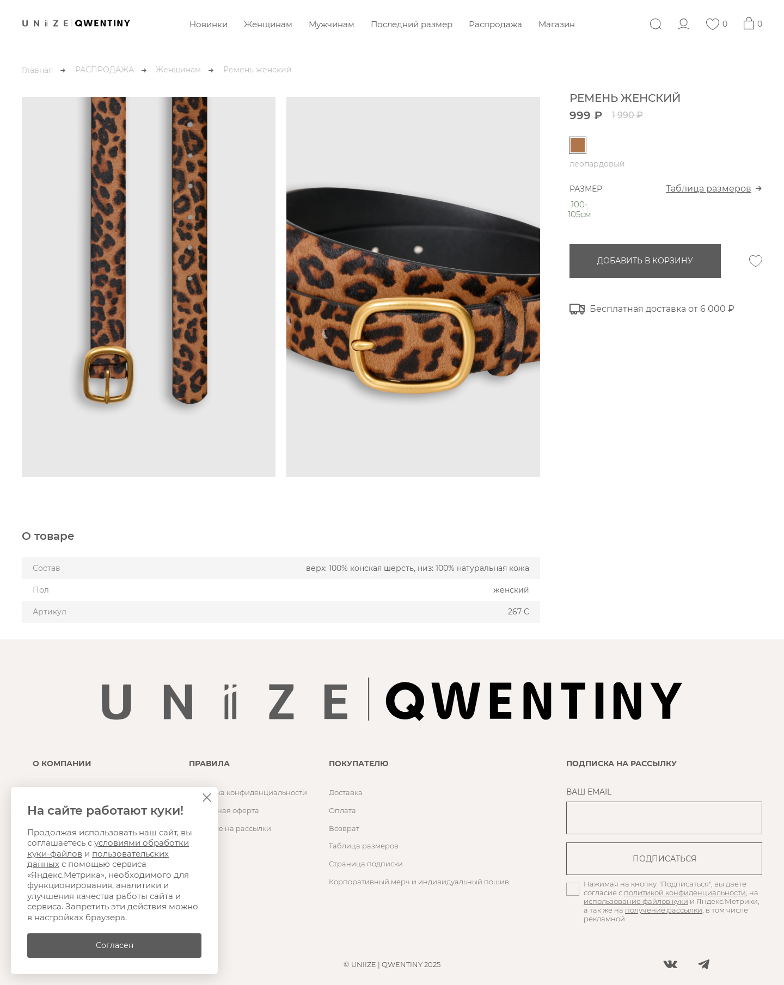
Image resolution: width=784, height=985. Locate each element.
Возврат (344, 828)
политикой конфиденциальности (685, 892)
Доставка (346, 792)
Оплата (342, 810)
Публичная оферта (224, 810)
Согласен (114, 945)
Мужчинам (331, 24)
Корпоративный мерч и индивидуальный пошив (419, 881)
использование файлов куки (636, 901)
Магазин (556, 24)
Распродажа (495, 24)
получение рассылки (663, 910)
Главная (37, 70)
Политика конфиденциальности (248, 792)
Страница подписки (366, 863)
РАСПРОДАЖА (104, 70)
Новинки (208, 24)
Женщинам (268, 24)
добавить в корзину (645, 261)
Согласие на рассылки (230, 828)
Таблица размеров (708, 188)
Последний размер (411, 24)
